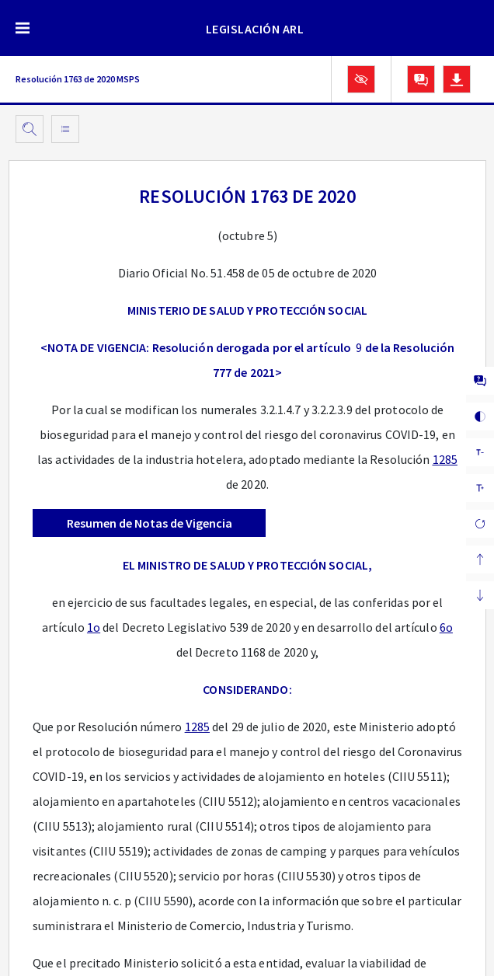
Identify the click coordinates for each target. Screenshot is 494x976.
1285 (445, 459)
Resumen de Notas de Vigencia (149, 523)
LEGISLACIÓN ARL (255, 29)
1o (93, 627)
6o (446, 627)
